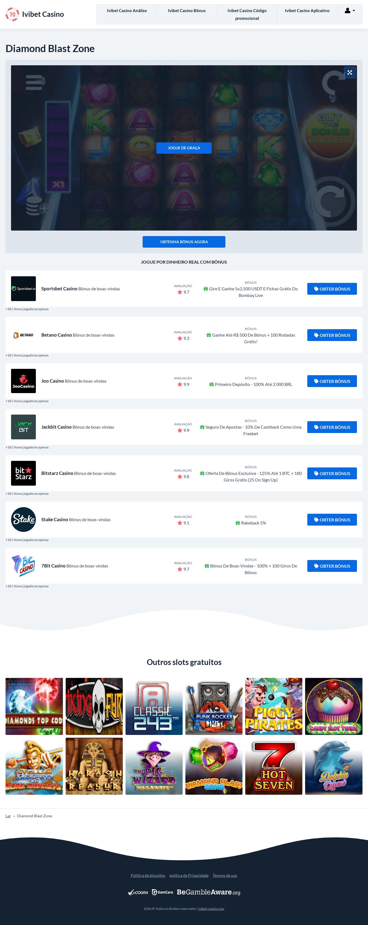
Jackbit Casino (56, 427)
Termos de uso (225, 875)
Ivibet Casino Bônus (187, 10)
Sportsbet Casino (59, 288)
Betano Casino (56, 335)
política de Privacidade (189, 875)
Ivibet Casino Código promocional (247, 14)
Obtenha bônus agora (184, 241)
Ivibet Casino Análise (127, 10)
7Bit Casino (53, 566)
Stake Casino (54, 519)
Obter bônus (332, 288)
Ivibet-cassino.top (211, 909)
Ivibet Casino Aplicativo (307, 10)
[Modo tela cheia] (350, 72)
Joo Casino (52, 381)
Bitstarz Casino (57, 473)
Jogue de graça (184, 147)
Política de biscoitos (148, 875)
